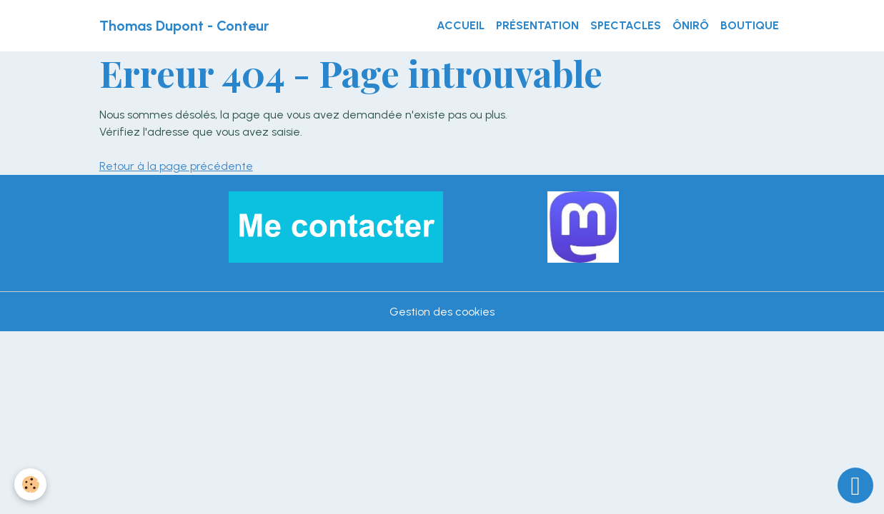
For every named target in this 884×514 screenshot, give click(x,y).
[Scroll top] (855, 485)
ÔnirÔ (690, 25)
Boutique (749, 25)
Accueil (461, 25)
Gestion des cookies (442, 311)
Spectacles (625, 25)
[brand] (184, 25)
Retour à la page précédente (176, 166)
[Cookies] (30, 484)
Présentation (537, 25)
